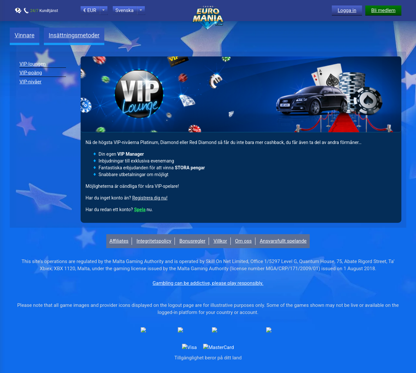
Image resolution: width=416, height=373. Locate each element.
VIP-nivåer (31, 82)
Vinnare (24, 35)
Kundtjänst (44, 10)
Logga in (347, 10)
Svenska (124, 10)
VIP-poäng (31, 73)
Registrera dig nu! (149, 197)
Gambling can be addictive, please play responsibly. (208, 283)
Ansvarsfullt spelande (283, 241)
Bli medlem (383, 10)
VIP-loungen (33, 64)
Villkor (220, 241)
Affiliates (119, 241)
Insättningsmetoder (74, 35)
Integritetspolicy (153, 241)
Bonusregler (192, 241)
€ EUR (89, 10)
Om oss (243, 241)
